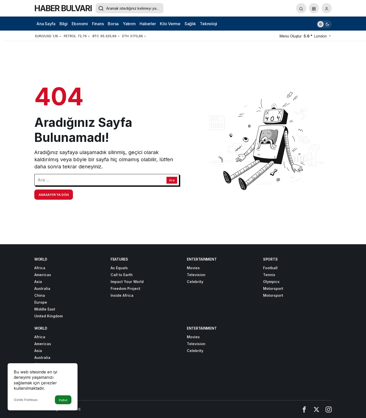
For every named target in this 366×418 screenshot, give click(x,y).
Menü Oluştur (291, 36)
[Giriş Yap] (327, 8)
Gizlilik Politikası (26, 400)
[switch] (324, 24)
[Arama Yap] (301, 8)
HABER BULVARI (63, 8)
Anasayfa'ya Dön (54, 195)
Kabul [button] (63, 400)
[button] (314, 8)
